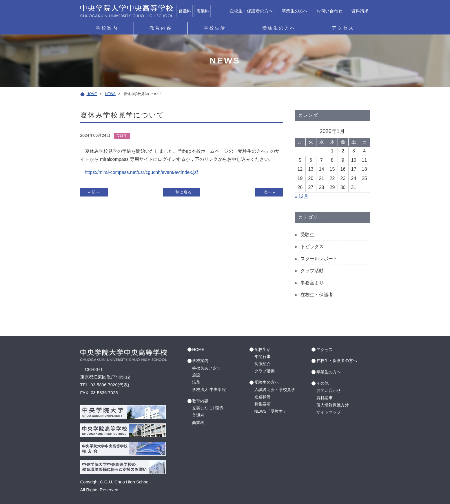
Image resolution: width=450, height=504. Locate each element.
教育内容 (161, 28)
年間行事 (262, 356)
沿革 (196, 382)
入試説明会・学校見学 (274, 389)
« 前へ (94, 192)
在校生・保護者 (316, 294)
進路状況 (262, 396)
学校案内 (107, 28)
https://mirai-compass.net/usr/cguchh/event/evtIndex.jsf (141, 172)
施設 (196, 375)
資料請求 (360, 10)
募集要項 (262, 404)
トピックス (312, 246)
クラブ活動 (312, 270)
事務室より (312, 282)
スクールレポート (319, 258)
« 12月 (301, 196)
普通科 (198, 415)
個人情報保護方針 (332, 405)
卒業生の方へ (295, 10)
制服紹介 (262, 363)
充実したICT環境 (207, 408)
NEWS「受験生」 (270, 411)
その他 (322, 383)
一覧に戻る (181, 192)
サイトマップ (328, 412)
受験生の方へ (279, 28)
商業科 (198, 422)
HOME (198, 349)
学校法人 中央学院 (209, 389)
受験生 (307, 234)
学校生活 (215, 28)
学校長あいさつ (206, 367)
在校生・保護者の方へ (251, 10)
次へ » (269, 192)
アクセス (343, 28)
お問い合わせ (329, 10)
